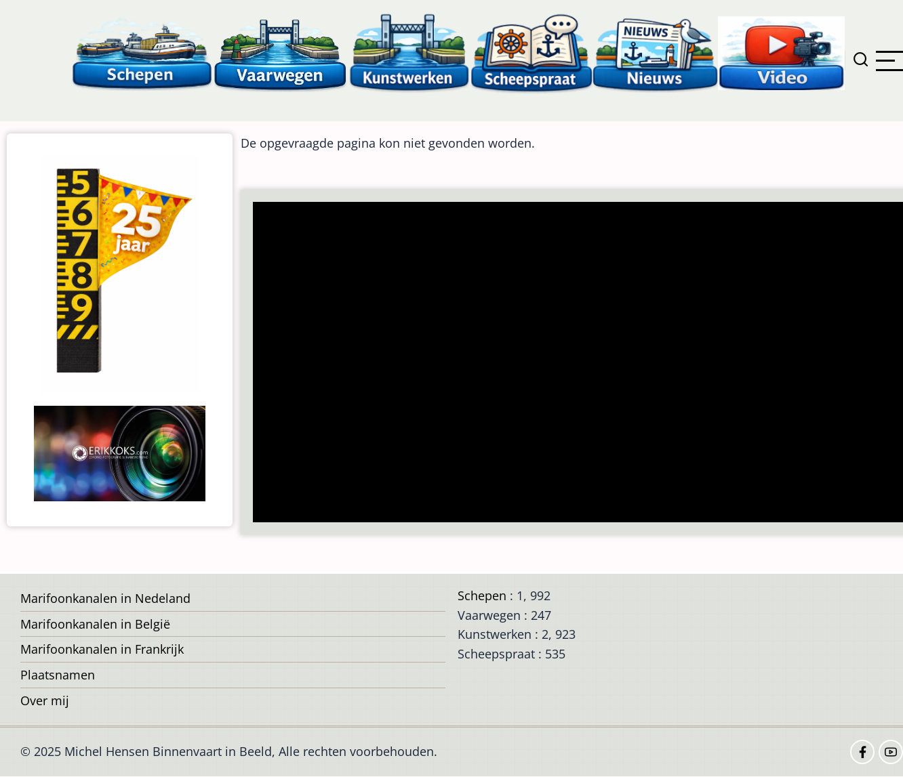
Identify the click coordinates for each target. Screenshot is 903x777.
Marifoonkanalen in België (95, 624)
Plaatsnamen (57, 675)
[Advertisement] (578, 363)
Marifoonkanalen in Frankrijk (102, 649)
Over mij (44, 700)
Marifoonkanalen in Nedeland (105, 598)
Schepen (482, 595)
